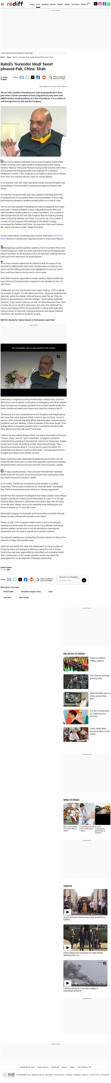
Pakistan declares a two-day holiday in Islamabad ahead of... (80, 989)
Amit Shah (7, 597)
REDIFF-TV (84, 4)
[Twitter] (95, 4)
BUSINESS (45, 4)
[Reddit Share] (43, 77)
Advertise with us (37, 1075)
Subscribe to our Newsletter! (68, 577)
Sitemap (69, 1075)
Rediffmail (55, 1067)
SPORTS (67, 4)
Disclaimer (49, 1075)
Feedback (77, 1075)
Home (3, 57)
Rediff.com (26, 1075)
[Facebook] (104, 4)
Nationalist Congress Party (31, 592)
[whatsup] (109, 4)
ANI (8, 570)
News (9, 57)
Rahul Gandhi (8, 592)
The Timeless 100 (84, 1067)
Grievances (105, 1075)
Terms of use (94, 1075)
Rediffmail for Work (27, 1067)
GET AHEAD (76, 4)
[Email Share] (21, 77)
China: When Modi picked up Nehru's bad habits (100, 731)
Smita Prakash (4, 78)
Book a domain (43, 1067)
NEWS (38, 4)
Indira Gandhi (24, 597)
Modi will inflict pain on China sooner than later (100, 696)
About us (85, 1075)
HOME (32, 4)
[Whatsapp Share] (27, 77)
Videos (72, 1067)
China (50, 592)
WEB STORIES (71, 799)
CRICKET (60, 4)
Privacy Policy (60, 1075)
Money (64, 1067)
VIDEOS (67, 886)
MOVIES (53, 4)
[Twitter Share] (32, 77)
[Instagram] (100, 4)
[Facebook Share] (38, 77)
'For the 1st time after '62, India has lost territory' (99, 713)
